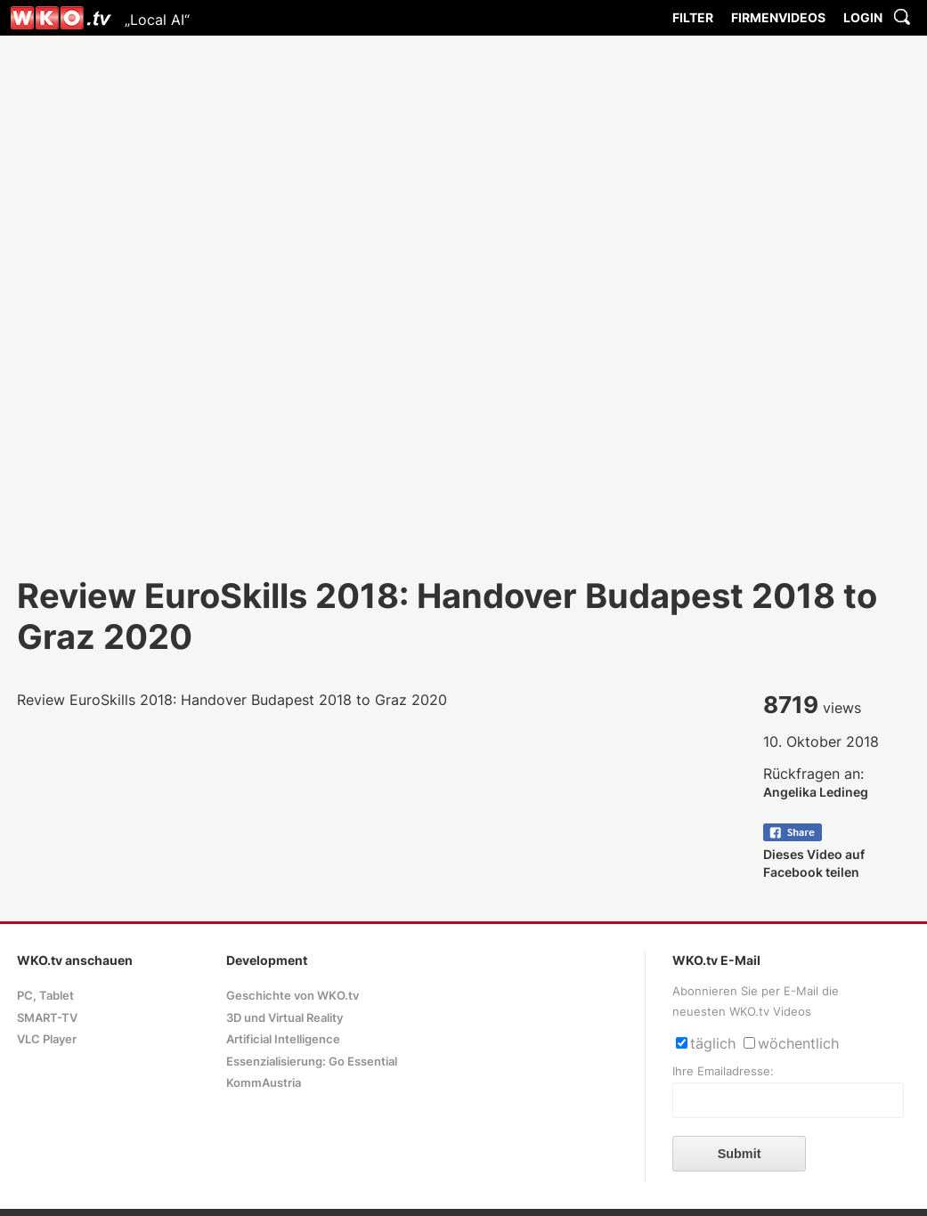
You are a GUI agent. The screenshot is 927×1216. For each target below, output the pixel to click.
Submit (739, 1154)
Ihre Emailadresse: (723, 1071)
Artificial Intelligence (283, 1039)
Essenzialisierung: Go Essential (311, 1061)
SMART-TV (47, 1018)
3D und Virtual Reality (284, 1018)
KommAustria (263, 1083)
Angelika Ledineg (815, 791)
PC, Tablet (45, 995)
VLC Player (47, 1039)
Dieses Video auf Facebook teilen (814, 854)
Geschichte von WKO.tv (292, 995)
